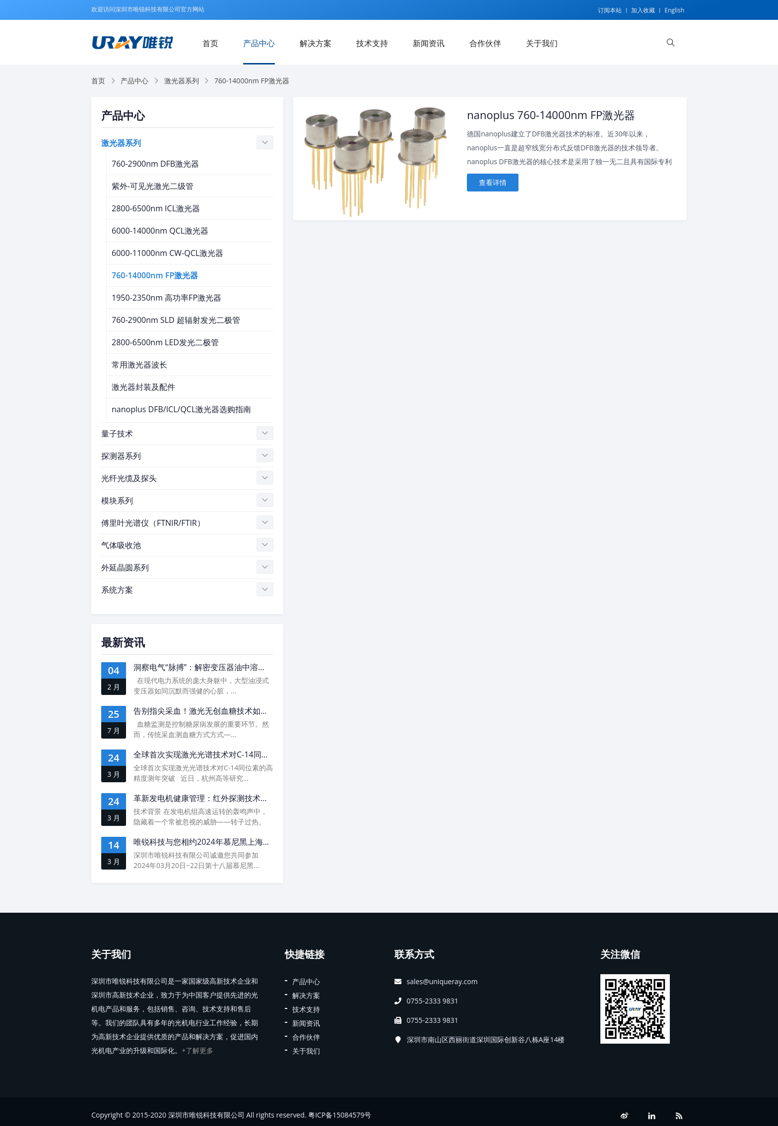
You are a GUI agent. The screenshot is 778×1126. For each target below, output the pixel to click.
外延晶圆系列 (125, 567)
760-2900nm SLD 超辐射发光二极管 (176, 319)
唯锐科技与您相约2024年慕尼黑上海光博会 (210, 841)
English (674, 10)
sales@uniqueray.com (442, 981)
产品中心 (259, 43)
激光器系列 (181, 80)
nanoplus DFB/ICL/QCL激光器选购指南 (181, 409)
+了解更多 (197, 1050)
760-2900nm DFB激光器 (155, 163)
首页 (210, 43)
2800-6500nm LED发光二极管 (165, 342)
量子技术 (117, 433)
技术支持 (372, 43)
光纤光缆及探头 (129, 478)
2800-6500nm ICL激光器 (156, 208)
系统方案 (117, 589)
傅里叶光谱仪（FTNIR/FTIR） (153, 522)
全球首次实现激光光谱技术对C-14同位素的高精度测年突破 (237, 754)
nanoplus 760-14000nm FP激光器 (551, 114)
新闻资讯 (429, 43)
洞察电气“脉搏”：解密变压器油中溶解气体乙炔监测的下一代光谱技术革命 (263, 667)
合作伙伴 (485, 43)
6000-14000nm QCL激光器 (160, 230)
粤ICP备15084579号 (339, 1115)
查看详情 (493, 182)
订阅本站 (610, 10)
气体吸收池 (121, 545)
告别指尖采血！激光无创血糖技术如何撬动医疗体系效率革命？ (244, 710)
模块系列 (117, 500)
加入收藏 (643, 10)
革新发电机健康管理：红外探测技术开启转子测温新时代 (232, 798)
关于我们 (542, 43)
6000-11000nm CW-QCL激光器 (167, 253)
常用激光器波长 (139, 364)
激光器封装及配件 (143, 386)
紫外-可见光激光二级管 (153, 186)
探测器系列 (121, 455)
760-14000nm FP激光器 (155, 275)
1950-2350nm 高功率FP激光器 (166, 297)
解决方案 (315, 43)
